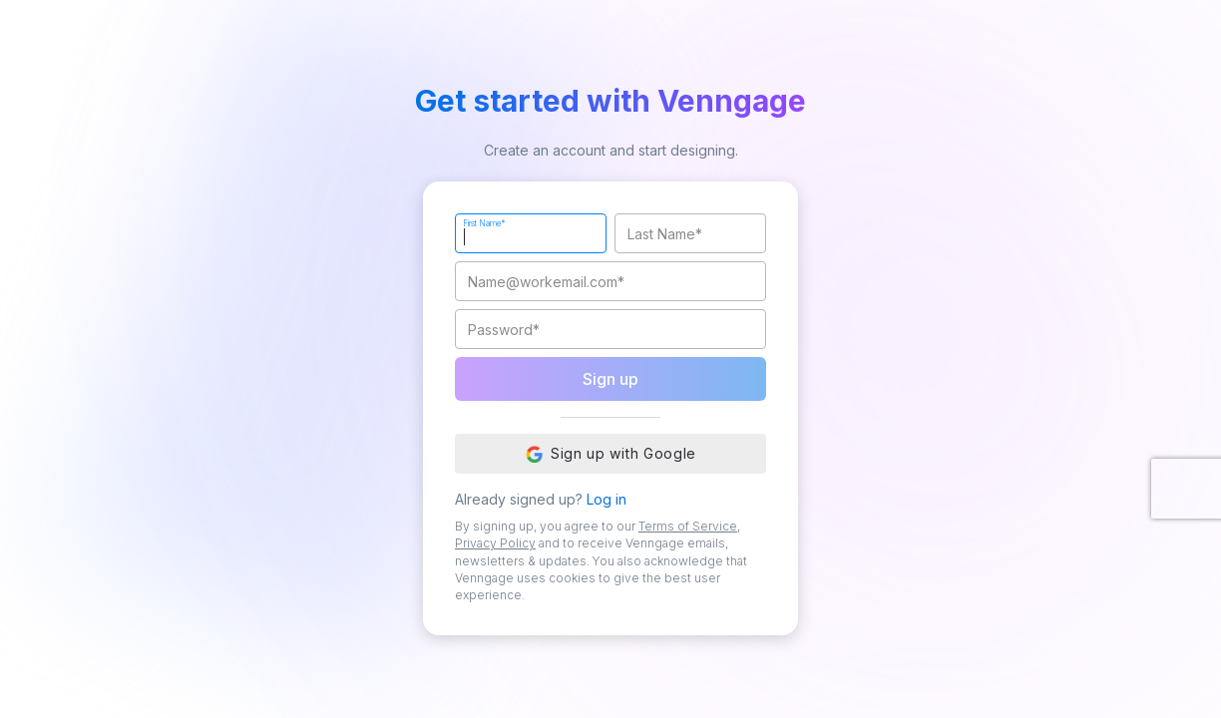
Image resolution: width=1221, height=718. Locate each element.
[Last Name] (690, 233)
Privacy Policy (495, 543)
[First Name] (531, 233)
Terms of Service (687, 526)
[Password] (610, 329)
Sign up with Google (610, 454)
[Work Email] (610, 281)
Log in (606, 499)
